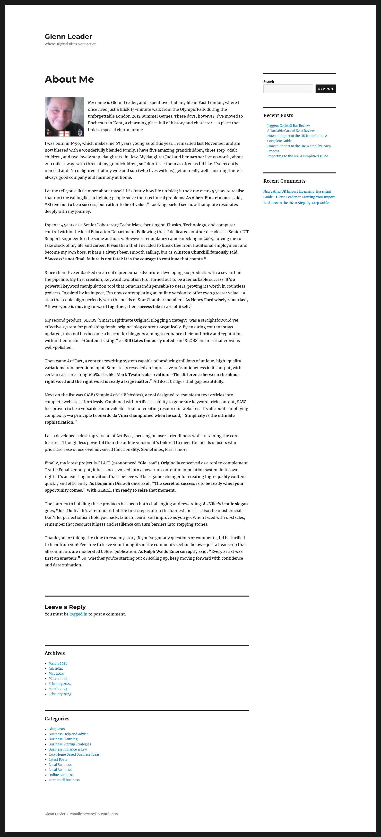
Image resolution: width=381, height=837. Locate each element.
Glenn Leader (68, 36)
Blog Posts (57, 729)
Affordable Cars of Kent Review (291, 131)
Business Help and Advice (68, 734)
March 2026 (58, 663)
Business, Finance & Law (68, 749)
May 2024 (56, 674)
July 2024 (56, 668)
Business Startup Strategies (70, 744)
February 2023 (60, 694)
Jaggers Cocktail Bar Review (288, 126)
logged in (78, 614)
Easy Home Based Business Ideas (74, 754)
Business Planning (63, 739)
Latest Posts (58, 760)
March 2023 (58, 689)
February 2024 (60, 684)
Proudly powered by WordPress (94, 814)
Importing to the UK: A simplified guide (297, 156)
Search (268, 82)
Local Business (60, 765)
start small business (64, 780)
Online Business (61, 775)
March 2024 (58, 679)
